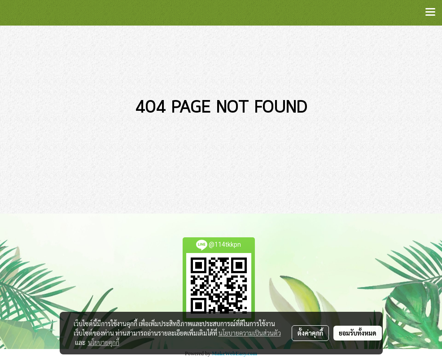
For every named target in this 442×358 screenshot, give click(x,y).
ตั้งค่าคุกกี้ (310, 333)
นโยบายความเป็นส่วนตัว (250, 333)
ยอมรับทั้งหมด (357, 333)
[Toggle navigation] (430, 12)
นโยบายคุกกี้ (103, 342)
